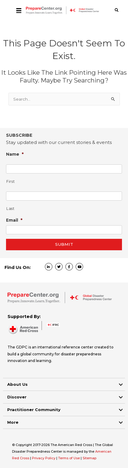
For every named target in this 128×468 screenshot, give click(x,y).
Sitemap (89, 458)
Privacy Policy (44, 458)
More (12, 422)
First (10, 181)
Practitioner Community (34, 409)
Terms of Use (69, 458)
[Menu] (19, 10)
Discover (17, 397)
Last (10, 208)
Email (14, 220)
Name (15, 154)
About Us (17, 384)
